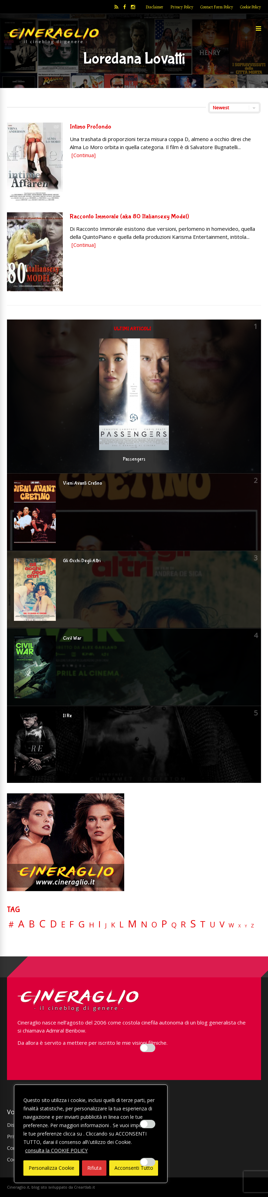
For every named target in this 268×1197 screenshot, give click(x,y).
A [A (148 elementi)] (21, 923)
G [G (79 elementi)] (81, 924)
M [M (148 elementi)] (132, 923)
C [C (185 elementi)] (42, 924)
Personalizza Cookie (51, 1168)
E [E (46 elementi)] (63, 925)
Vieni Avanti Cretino (82, 483)
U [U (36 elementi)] (212, 924)
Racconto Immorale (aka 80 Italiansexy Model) (129, 216)
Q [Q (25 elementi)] (174, 924)
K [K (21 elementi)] (113, 924)
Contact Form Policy (216, 7)
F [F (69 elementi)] (71, 924)
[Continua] (84, 155)
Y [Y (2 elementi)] (246, 926)
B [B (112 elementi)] (32, 924)
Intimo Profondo (90, 127)
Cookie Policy (250, 7)
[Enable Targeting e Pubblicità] (147, 1162)
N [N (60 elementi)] (144, 924)
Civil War (72, 638)
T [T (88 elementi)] (203, 924)
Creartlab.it (84, 1187)
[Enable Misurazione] (147, 1124)
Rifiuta (94, 1168)
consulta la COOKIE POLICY (56, 1150)
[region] (91, 1134)
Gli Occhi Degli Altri (81, 561)
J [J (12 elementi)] (106, 925)
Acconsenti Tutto (133, 1168)
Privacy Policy (181, 7)
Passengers (134, 459)
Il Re (67, 716)
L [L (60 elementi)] (121, 924)
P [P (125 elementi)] (164, 923)
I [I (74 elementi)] (99, 924)
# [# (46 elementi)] (11, 925)
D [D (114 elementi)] (53, 924)
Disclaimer (154, 7)
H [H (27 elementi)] (91, 924)
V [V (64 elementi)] (221, 924)
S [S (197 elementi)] (193, 924)
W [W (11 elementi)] (231, 925)
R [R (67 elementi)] (183, 924)
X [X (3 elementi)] (239, 926)
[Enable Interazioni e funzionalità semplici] (147, 1048)
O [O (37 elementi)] (154, 924)
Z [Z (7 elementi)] (252, 925)
